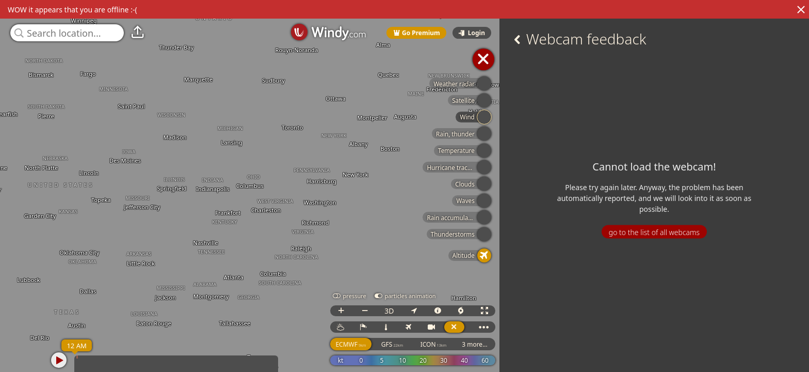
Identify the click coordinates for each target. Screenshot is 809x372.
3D (389, 311)
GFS (392, 344)
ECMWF (350, 344)
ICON (433, 344)
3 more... (475, 344)
